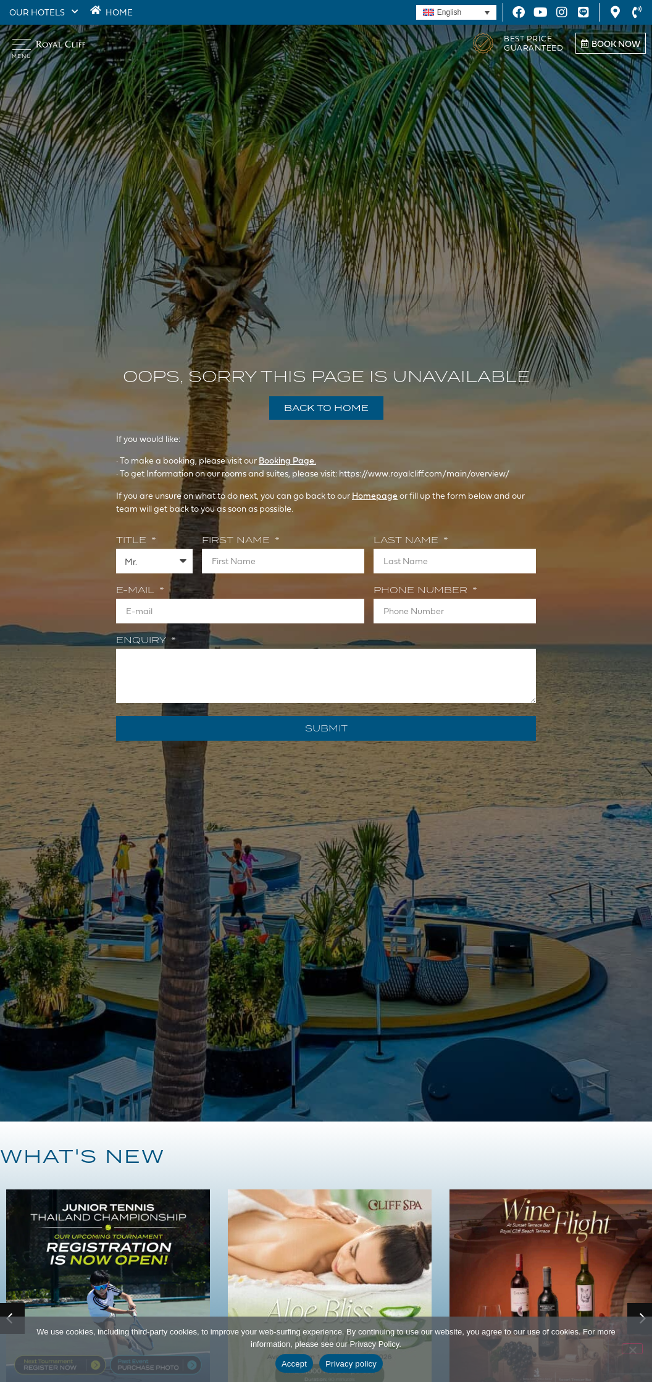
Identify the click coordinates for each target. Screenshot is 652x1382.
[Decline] (632, 1348)
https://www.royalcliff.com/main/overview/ (425, 473)
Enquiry (142, 641)
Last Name (407, 541)
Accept (294, 1363)
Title (132, 541)
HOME (116, 12)
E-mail (136, 591)
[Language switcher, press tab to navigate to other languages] (456, 12)
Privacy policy (351, 1363)
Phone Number (422, 591)
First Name (237, 541)
